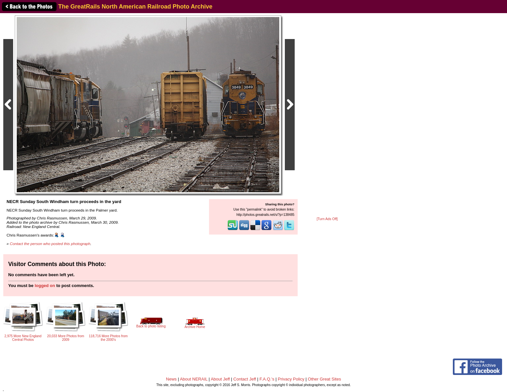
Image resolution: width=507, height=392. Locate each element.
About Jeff (220, 379)
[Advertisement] (327, 115)
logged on (45, 285)
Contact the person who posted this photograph (50, 243)
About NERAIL (193, 379)
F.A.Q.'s (267, 379)
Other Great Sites (324, 379)
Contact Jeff (244, 379)
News (171, 379)
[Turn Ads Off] (327, 219)
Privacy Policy (291, 379)
